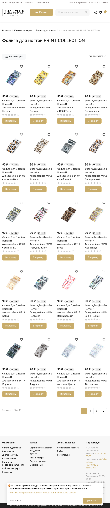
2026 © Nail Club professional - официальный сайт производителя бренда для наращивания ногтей (55, 505)
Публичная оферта (11, 468)
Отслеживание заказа (68, 448)
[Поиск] (72, 12)
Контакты (7, 472)
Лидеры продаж (38, 461)
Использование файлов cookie (59, 492)
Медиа (29, 2)
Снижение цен (37, 465)
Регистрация (63, 455)
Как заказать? (9, 458)
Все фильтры (14, 56)
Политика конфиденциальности (25, 492)
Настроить (15, 500)
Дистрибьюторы (10, 455)
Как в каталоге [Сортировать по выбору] (97, 56)
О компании (42, 2)
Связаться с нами (98, 2)
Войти (60, 451)
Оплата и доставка (12, 2)
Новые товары (37, 458)
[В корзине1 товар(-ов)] (105, 12)
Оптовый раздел (78, 2)
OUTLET (33, 454)
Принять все (92, 500)
